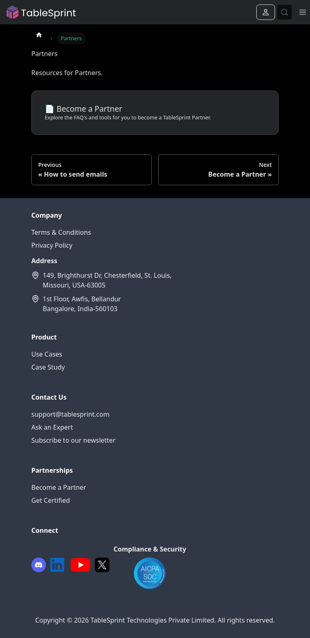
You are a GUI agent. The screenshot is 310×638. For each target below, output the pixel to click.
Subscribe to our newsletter (73, 440)
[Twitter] (102, 565)
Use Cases (46, 354)
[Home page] (39, 34)
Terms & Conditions (61, 232)
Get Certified (50, 500)
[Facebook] (38, 565)
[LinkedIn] (57, 565)
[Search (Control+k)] (284, 12)
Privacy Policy (51, 245)
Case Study (48, 367)
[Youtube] (80, 565)
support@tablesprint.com (70, 414)
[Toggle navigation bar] (303, 12)
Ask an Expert (52, 427)
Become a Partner (58, 487)
